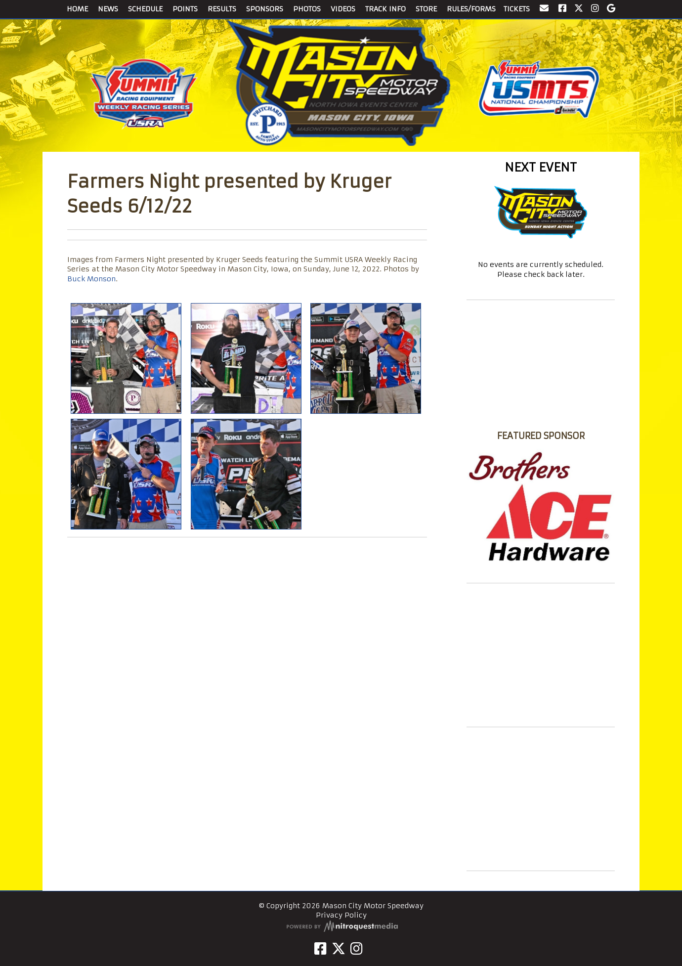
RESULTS (222, 8)
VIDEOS (343, 8)
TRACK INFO (385, 8)
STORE (426, 8)
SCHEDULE (145, 8)
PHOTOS (307, 8)
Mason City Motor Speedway (541, 418)
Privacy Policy (341, 915)
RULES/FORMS (471, 8)
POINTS (185, 8)
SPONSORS (264, 8)
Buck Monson (91, 278)
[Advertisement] (541, 655)
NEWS (108, 8)
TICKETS (517, 8)
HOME (77, 8)
